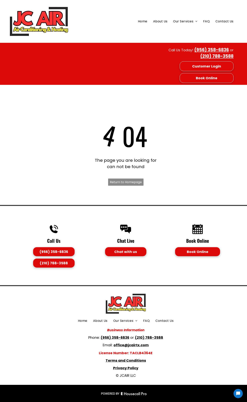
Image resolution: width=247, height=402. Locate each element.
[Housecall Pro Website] (134, 394)
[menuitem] (142, 21)
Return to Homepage (126, 182)
